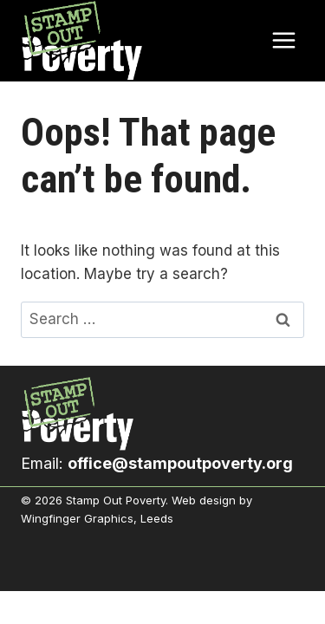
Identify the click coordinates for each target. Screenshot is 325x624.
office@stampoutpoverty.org (180, 463)
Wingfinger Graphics (77, 518)
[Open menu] (283, 41)
